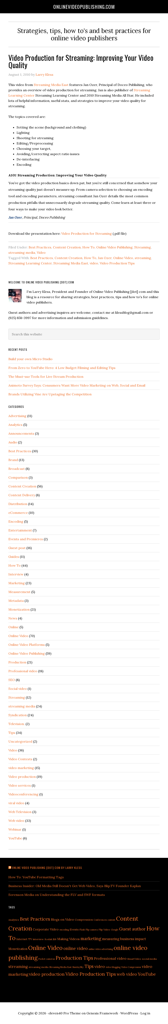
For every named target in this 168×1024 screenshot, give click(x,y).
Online (13, 627)
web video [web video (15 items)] (127, 974)
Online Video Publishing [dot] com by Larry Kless (47, 867)
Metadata (16, 601)
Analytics (15, 425)
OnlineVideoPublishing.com (84, 6)
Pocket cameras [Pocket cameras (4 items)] (46, 958)
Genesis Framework (102, 1013)
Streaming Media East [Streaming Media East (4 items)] (60, 967)
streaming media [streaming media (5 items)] (38, 967)
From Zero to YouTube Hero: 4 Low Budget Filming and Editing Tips (61, 368)
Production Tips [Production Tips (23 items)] (74, 958)
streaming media (21, 252)
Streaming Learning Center (30, 263)
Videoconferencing (23, 794)
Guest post (17, 548)
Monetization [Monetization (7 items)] (17, 949)
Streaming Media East (51, 85)
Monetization (19, 609)
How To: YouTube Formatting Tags (36, 877)
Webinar (14, 829)
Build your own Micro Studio (30, 359)
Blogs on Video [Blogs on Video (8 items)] (62, 919)
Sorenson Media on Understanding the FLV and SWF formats (56, 895)
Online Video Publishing (114, 247)
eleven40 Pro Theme (64, 1013)
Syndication (17, 715)
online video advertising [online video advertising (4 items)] (100, 949)
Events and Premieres (25, 539)
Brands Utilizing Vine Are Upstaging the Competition (50, 394)
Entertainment (20, 530)
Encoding (15, 521)
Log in (145, 1013)
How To (88, 247)
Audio (12, 442)
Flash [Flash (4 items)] (82, 929)
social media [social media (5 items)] (149, 958)
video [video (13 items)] (99, 966)
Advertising (17, 416)
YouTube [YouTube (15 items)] (147, 974)
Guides (13, 557)
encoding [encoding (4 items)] (64, 929)
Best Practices (40, 247)
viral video (16, 803)
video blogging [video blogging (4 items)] (113, 967)
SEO (11, 680)
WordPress (129, 1013)
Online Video (123, 258)
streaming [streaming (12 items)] (18, 966)
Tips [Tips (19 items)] (89, 966)
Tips (11, 733)
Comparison (18, 477)
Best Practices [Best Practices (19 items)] (35, 919)
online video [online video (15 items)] (75, 948)
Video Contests (20, 759)
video (94, 263)
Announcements (21, 433)
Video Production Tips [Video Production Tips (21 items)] (90, 974)
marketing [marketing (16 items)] (91, 938)
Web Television (19, 812)
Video (41, 252)
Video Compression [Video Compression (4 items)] (131, 967)
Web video (16, 821)
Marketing (16, 583)
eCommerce (18, 513)
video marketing (21, 768)
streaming (143, 258)
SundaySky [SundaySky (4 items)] (78, 967)
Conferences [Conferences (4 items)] (100, 919)
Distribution (17, 504)
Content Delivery (21, 495)
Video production (22, 777)
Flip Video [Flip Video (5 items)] (104, 929)
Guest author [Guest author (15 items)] (132, 929)
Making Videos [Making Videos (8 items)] (68, 939)
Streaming (142, 247)
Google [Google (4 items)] (114, 929)
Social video (17, 689)
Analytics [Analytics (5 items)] (13, 919)
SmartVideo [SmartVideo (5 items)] (134, 958)
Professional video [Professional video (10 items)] (110, 958)
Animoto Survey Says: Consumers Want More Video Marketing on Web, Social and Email (76, 385)
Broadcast (16, 469)
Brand (13, 460)
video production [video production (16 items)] (47, 974)
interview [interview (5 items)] (38, 939)
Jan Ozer (15, 217)
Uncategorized (20, 741)
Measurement (19, 592)
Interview (16, 574)
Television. (16, 724)
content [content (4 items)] (111, 919)
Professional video (22, 671)
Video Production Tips (117, 263)
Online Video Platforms (26, 645)
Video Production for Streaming (86, 233)
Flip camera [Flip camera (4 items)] (92, 929)
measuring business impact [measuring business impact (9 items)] (124, 939)
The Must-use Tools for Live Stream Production (45, 376)
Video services (19, 785)
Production (17, 662)
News (12, 618)
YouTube (15, 838)
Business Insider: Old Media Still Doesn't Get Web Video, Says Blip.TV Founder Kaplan (74, 886)
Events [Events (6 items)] (74, 929)
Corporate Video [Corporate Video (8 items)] (46, 929)
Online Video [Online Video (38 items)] (45, 948)
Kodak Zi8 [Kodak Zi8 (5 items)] (50, 939)
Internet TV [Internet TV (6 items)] (24, 939)
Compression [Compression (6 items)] (84, 919)
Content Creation (67, 247)
